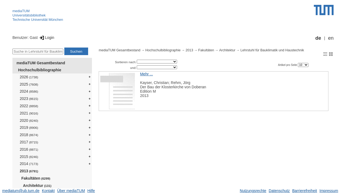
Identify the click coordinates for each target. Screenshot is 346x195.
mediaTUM (21, 11)
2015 (29, 156)
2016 (29, 149)
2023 (29, 98)
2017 (29, 142)
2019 (29, 127)
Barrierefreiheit (304, 191)
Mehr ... (146, 74)
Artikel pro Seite (288, 64)
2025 (29, 84)
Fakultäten (35, 178)
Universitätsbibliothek (29, 15)
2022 (29, 106)
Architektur (37, 185)
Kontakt (48, 191)
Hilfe (91, 191)
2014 (29, 164)
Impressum (329, 191)
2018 (29, 135)
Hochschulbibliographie (39, 70)
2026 (29, 77)
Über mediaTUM (71, 191)
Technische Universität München (37, 20)
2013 (29, 171)
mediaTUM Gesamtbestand (40, 63)
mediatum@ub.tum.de (20, 191)
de (318, 38)
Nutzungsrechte (253, 191)
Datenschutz (279, 191)
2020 (29, 120)
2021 (29, 113)
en (331, 38)
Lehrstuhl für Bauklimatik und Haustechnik (272, 50)
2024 (29, 91)
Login (46, 37)
